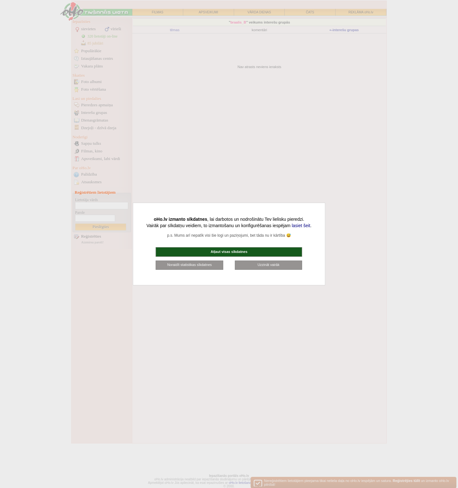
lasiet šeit (301, 225)
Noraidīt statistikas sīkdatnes (189, 265)
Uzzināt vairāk (269, 265)
